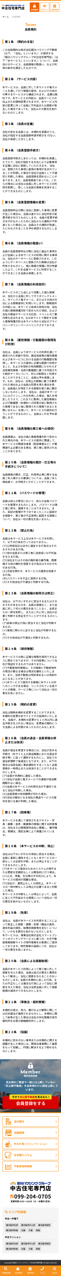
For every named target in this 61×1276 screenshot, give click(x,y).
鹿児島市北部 (12, 1225)
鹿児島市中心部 (28, 1225)
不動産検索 (5, 1270)
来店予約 (54, 7)
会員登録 (34, 7)
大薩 (31, 1230)
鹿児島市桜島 (12, 1230)
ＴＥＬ (42, 1270)
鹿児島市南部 (44, 1225)
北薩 (23, 1230)
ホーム (5, 16)
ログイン (44, 7)
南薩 (38, 1230)
